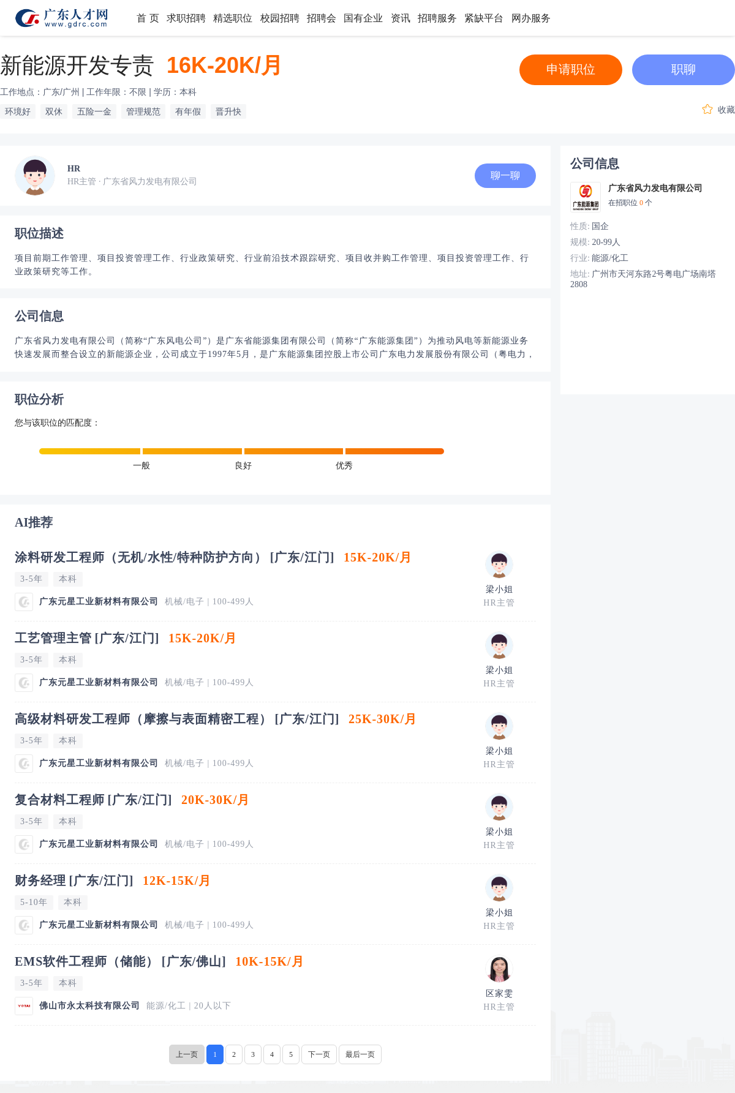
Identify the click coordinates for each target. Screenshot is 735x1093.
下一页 (319, 1054)
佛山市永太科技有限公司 (89, 1005)
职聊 (683, 69)
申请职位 (570, 69)
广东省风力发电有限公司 (655, 188)
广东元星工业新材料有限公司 (99, 601)
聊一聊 (505, 175)
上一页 (187, 1054)
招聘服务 (437, 18)
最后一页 (360, 1054)
